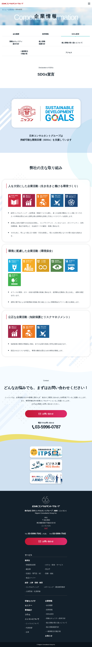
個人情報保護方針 (42, 43)
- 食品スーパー (30, 578)
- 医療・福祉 (48, 573)
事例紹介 (28, 610)
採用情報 (45, 34)
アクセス (69, 52)
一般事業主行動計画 (24, 52)
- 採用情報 (49, 610)
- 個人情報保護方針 (52, 627)
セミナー (28, 605)
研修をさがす (30, 601)
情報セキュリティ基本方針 (15, 43)
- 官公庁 (47, 569)
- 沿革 (27, 632)
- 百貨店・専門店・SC (33, 573)
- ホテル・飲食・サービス (53, 565)
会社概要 (16, 34)
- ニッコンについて (32, 623)
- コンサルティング (32, 587)
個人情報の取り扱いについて (72, 43)
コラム (27, 614)
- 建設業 (28, 569)
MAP (46, 528)
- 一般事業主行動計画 (53, 631)
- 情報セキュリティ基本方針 (55, 618)
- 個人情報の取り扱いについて (56, 623)
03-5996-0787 (47, 427)
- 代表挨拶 (28, 628)
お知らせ (48, 636)
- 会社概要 (49, 605)
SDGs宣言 (75, 34)
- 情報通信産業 (30, 565)
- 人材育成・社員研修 (32, 591)
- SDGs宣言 (49, 614)
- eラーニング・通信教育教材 (54, 587)
